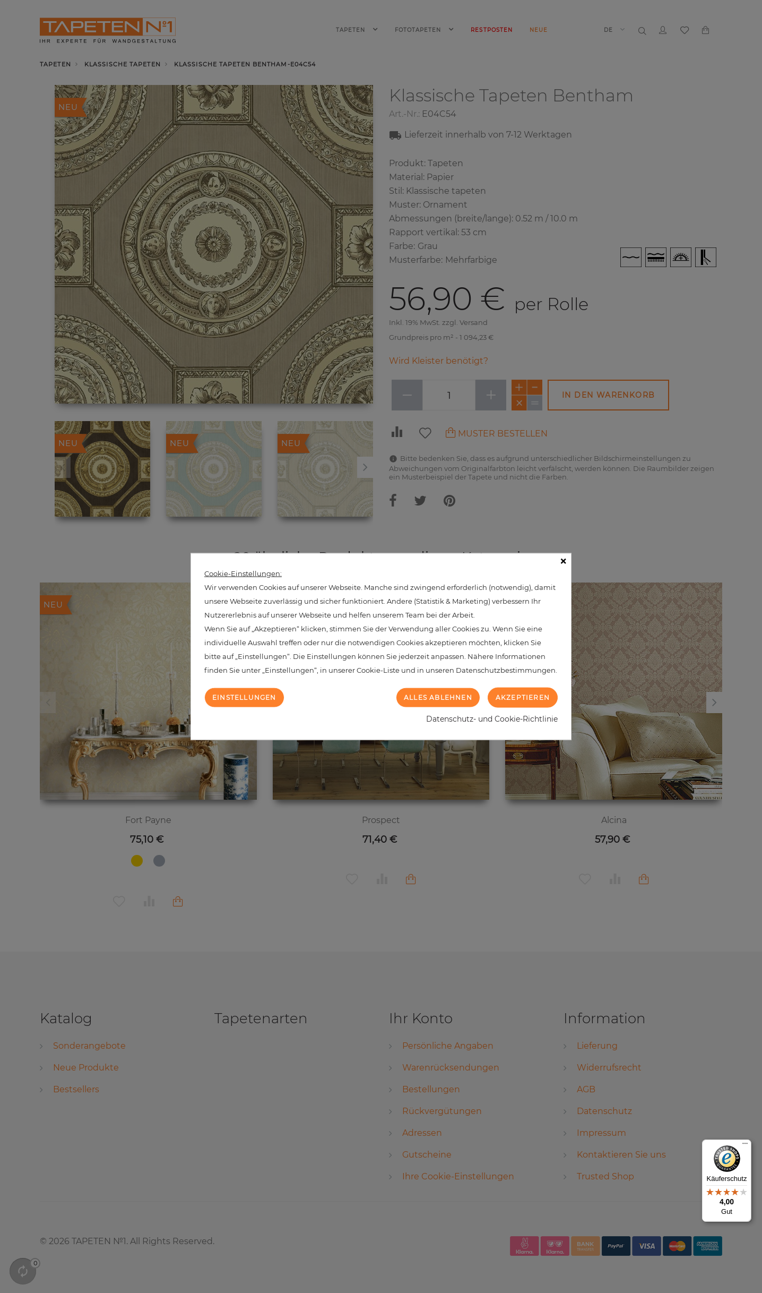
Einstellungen (244, 697)
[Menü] (745, 1146)
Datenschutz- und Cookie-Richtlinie (492, 719)
